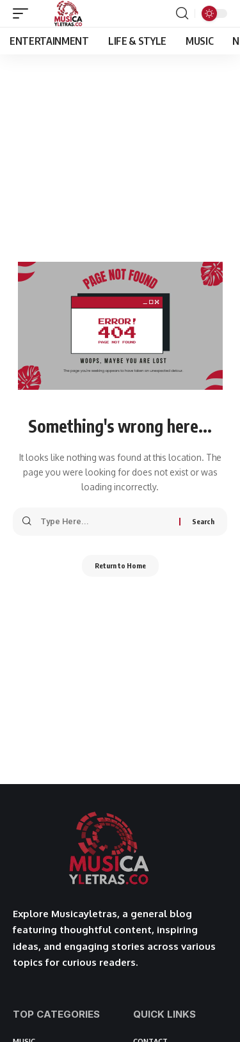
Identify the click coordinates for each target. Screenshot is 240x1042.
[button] (24, 13)
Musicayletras (84, 914)
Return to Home (120, 565)
